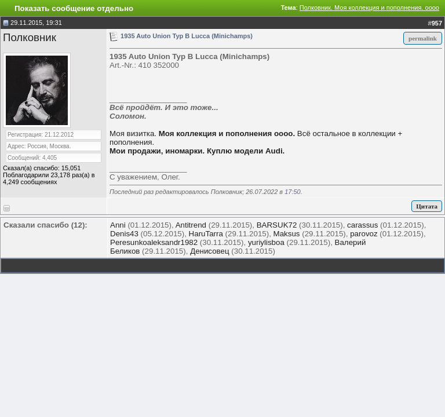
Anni (118, 225)
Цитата (426, 206)
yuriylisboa (266, 242)
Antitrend (191, 225)
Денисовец (209, 251)
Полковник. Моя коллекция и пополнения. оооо (369, 7)
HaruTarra (206, 233)
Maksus (286, 233)
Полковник (29, 37)
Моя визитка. (133, 133)
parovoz (363, 233)
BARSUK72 (277, 225)
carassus (362, 225)
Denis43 (124, 233)
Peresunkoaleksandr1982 (154, 242)
